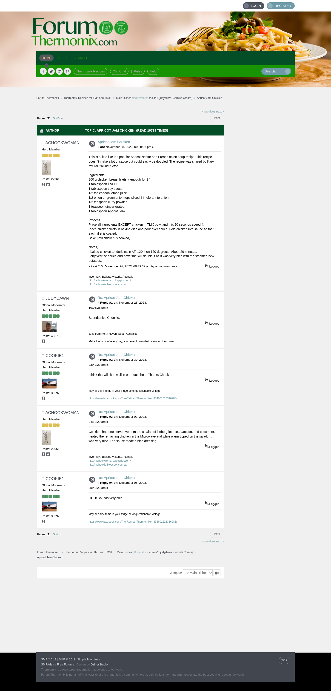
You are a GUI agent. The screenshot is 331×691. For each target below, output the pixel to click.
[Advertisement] (259, 176)
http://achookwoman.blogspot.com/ (109, 280)
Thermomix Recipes (90, 71)
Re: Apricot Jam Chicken (116, 297)
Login (256, 6)
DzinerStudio (99, 664)
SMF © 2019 (67, 659)
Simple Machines (88, 659)
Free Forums (65, 664)
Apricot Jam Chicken (113, 142)
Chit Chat (119, 71)
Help (153, 71)
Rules (138, 71)
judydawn (165, 98)
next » (220, 111)
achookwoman (62, 143)
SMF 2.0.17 (48, 659)
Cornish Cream (182, 98)
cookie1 (153, 98)
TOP (284, 660)
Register (283, 6)
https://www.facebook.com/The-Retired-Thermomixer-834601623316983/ (132, 398)
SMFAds (46, 664)
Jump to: (176, 573)
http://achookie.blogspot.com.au (107, 284)
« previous (208, 111)
